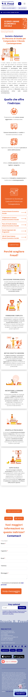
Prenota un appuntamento (9, 8)
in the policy (10, 614)
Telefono (3, 566)
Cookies (19, 650)
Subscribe (22, 607)
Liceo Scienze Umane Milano (11, 12)
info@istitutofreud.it (8, 635)
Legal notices (5, 650)
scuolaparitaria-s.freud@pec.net (10, 637)
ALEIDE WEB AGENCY (10, 691)
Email (3, 558)
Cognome (4, 551)
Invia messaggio (11, 591)
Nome (3, 543)
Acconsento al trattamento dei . (12, 584)
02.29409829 (5, 634)
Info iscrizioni (22, 8)
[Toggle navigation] (24, 3)
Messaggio (4, 573)
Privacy (12, 650)
